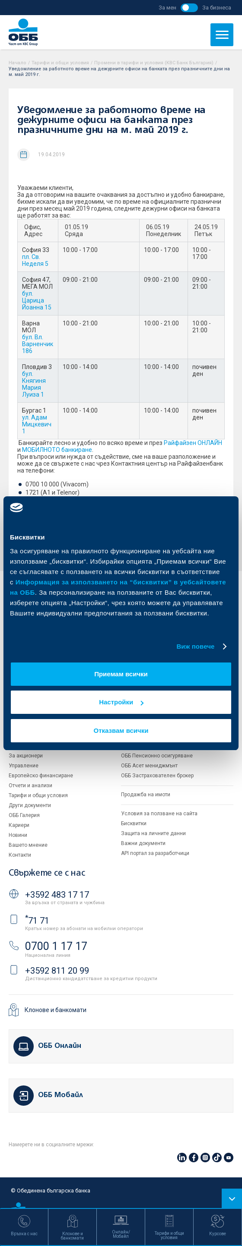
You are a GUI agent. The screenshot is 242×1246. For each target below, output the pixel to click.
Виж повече (195, 646)
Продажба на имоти (145, 795)
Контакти (20, 855)
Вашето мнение (28, 845)
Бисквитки (133, 823)
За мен (167, 7)
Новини (18, 835)
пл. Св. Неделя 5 (35, 260)
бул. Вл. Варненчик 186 (37, 344)
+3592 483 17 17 (57, 895)
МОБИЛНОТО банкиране (57, 449)
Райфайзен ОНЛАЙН (193, 442)
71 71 (37, 920)
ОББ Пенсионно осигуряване (157, 756)
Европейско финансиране (41, 776)
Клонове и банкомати (55, 1009)
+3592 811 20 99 (57, 970)
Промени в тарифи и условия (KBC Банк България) (153, 63)
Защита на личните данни (153, 833)
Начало (17, 63)
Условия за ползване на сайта (159, 814)
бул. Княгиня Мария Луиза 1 (34, 384)
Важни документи (143, 843)
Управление (23, 766)
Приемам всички (121, 674)
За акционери (26, 756)
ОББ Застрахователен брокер (157, 776)
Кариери (19, 825)
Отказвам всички (121, 730)
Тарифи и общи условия (60, 63)
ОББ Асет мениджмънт (149, 766)
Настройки (121, 702)
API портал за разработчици (155, 853)
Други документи (30, 805)
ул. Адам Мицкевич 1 (36, 424)
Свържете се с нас (47, 873)
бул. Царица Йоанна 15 (36, 300)
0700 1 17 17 (56, 946)
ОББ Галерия (24, 815)
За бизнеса (216, 7)
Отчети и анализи (30, 785)
